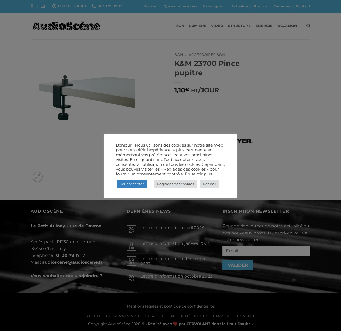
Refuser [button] (209, 184)
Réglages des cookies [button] (175, 184)
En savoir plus (198, 174)
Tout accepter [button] (132, 184)
